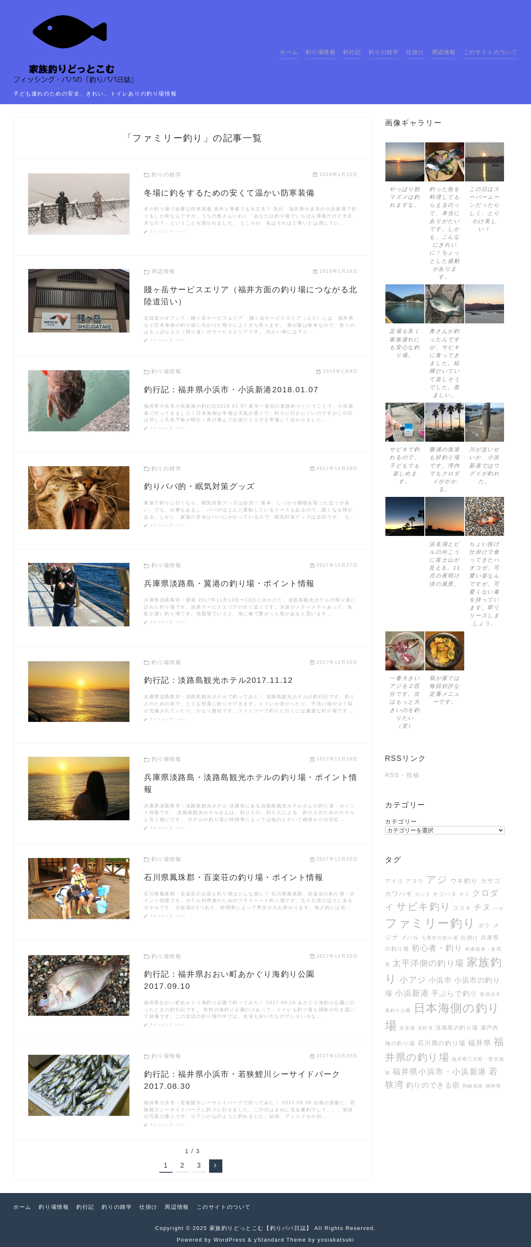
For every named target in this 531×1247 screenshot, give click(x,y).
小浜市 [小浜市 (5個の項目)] (440, 980)
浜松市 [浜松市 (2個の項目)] (426, 1027)
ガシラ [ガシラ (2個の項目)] (423, 894)
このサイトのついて (490, 52)
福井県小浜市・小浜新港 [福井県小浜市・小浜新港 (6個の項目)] (439, 1071)
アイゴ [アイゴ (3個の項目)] (394, 881)
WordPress (230, 1240)
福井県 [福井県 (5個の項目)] (479, 1043)
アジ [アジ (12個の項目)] (437, 879)
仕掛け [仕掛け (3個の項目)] (469, 937)
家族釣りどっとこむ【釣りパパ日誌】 (260, 1228)
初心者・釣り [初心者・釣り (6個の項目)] (437, 948)
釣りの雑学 (384, 52)
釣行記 (352, 52)
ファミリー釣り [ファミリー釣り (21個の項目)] (430, 923)
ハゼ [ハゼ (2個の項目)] (498, 908)
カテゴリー (401, 821)
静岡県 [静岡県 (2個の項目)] (494, 1085)
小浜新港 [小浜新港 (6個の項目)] (412, 993)
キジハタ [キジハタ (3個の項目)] (445, 894)
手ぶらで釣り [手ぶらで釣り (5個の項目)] (454, 993)
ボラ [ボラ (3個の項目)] (484, 925)
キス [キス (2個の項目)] (464, 894)
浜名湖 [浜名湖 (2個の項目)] (407, 1027)
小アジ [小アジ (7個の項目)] (412, 979)
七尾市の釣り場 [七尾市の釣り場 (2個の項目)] (439, 937)
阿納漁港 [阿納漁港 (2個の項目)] (473, 1085)
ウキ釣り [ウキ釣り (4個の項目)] (464, 880)
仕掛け (415, 52)
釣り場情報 (321, 52)
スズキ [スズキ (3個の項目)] (462, 908)
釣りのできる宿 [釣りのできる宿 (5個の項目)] (433, 1085)
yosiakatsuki (335, 1240)
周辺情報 (444, 52)
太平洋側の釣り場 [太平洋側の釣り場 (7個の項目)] (428, 963)
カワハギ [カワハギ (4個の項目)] (398, 893)
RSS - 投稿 (402, 775)
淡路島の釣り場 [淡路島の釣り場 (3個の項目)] (457, 1027)
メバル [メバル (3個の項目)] (410, 937)
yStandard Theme (280, 1240)
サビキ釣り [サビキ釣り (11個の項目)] (423, 906)
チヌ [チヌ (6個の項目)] (482, 907)
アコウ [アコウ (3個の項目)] (414, 881)
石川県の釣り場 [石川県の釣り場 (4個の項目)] (442, 1043)
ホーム (289, 52)
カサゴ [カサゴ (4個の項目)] (490, 880)
